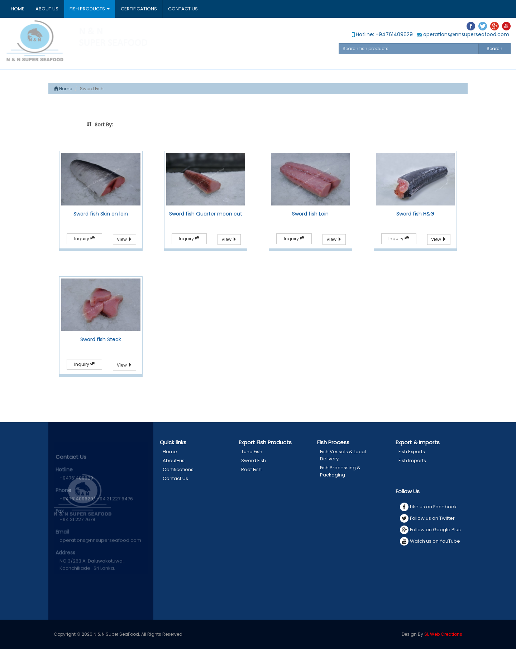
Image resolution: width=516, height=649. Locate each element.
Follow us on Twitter (427, 518)
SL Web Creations (443, 634)
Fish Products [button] (90, 8)
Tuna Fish (251, 451)
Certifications (139, 8)
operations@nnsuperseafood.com (463, 34)
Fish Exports (411, 451)
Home (17, 8)
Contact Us (183, 8)
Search (494, 48)
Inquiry (84, 239)
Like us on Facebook (428, 507)
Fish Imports (412, 460)
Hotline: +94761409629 (382, 34)
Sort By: (100, 124)
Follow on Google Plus (430, 530)
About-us (174, 460)
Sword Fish (253, 460)
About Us (46, 8)
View (124, 239)
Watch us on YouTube (430, 541)
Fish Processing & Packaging (340, 471)
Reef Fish (251, 469)
